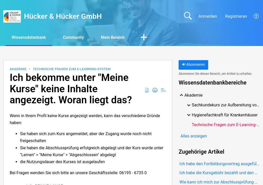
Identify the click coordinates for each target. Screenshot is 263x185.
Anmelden (207, 16)
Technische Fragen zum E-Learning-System (72, 69)
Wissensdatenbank (29, 37)
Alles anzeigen (193, 136)
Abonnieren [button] (193, 65)
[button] (256, 16)
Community (76, 37)
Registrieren (236, 16)
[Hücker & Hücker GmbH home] (12, 16)
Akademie (18, 69)
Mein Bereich (116, 37)
